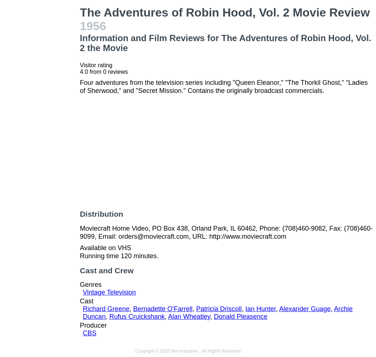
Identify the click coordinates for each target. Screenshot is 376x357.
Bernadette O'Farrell (163, 309)
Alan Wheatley (189, 316)
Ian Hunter (260, 309)
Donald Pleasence (240, 316)
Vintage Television (109, 292)
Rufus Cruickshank (137, 316)
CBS (90, 333)
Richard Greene (106, 309)
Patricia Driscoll (219, 309)
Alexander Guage (304, 309)
